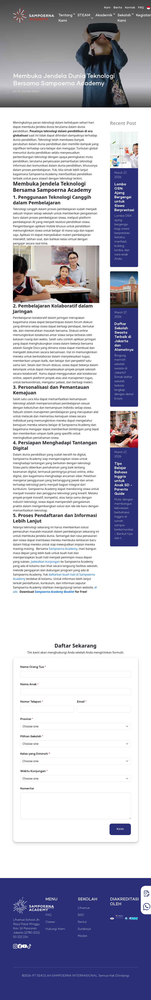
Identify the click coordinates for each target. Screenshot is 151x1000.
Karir (107, 7)
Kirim (120, 829)
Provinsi (26, 719)
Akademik (103, 15)
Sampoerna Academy (63, 549)
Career (50, 922)
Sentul (82, 922)
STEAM (83, 15)
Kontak (130, 7)
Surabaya (84, 929)
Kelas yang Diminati (34, 754)
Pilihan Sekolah (31, 736)
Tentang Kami (65, 18)
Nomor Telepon (31, 701)
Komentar (27, 788)
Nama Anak (29, 684)
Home (49, 908)
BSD (81, 915)
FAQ (141, 7)
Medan (82, 936)
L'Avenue (84, 908)
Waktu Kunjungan (34, 771)
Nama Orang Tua (33, 667)
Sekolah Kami (124, 18)
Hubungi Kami (55, 929)
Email (82, 701)
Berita (117, 7)
